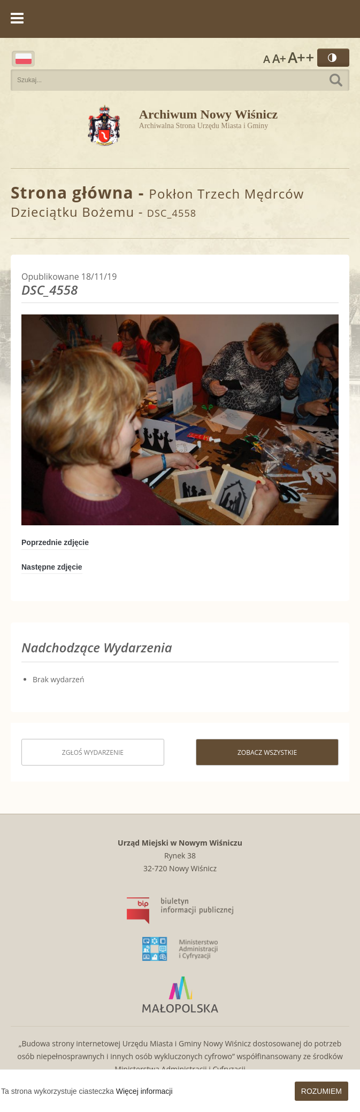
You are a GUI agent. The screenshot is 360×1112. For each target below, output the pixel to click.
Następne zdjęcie (51, 567)
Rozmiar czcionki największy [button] (300, 57)
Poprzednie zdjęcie (55, 542)
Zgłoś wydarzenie (93, 752)
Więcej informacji (144, 1091)
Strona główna (72, 192)
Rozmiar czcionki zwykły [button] (266, 57)
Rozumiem (321, 1091)
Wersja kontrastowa (333, 58)
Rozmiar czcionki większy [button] (279, 57)
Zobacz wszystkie (267, 752)
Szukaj (336, 80)
